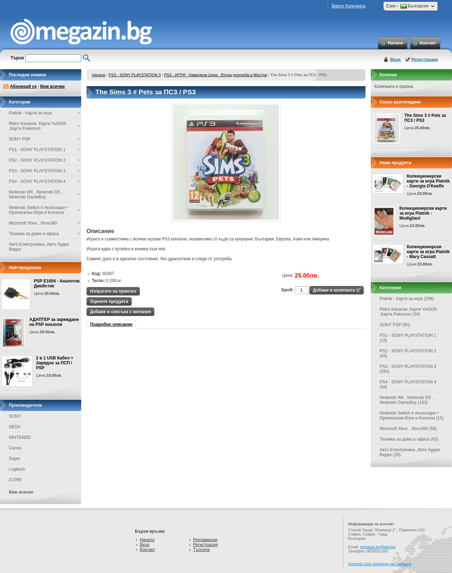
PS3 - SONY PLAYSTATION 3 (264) (408, 369)
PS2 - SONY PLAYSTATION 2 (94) (408, 353)
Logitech (17, 469)
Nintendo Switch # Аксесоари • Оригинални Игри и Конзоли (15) (412, 415)
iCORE (15, 479)
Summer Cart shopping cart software (379, 564)
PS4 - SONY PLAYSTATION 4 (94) (408, 384)
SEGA (14, 426)
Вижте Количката (348, 6)
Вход (395, 59)
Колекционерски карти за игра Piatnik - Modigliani (423, 213)
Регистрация (424, 59)
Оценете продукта (109, 301)
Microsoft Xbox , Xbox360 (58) (408, 428)
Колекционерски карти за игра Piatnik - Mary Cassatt (428, 251)
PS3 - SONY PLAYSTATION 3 (135, 75)
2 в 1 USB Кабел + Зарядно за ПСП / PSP (54, 363)
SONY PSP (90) (395, 324)
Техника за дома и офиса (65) (409, 439)
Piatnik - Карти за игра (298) (407, 298)
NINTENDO (20, 437)
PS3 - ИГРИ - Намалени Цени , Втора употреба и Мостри (215, 75)
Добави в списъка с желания (120, 311)
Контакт (428, 43)
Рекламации (205, 539)
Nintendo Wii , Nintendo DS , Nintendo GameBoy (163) (407, 400)
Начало (395, 43)
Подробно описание (111, 324)
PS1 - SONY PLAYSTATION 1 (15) (408, 338)
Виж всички (52, 86)
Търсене (201, 549)
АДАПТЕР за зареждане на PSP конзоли (54, 322)
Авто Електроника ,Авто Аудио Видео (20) (410, 452)
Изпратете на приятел (113, 291)
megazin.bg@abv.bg (378, 547)
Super (14, 458)
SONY (15, 416)
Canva (15, 448)
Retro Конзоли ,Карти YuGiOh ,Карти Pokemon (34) (408, 312)
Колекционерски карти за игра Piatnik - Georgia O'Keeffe (428, 181)
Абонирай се (23, 86)
